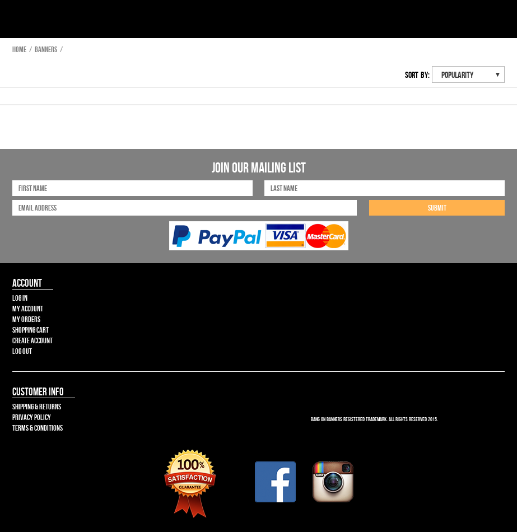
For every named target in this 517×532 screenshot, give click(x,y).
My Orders (26, 319)
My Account (27, 308)
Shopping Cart (30, 329)
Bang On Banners (49, 21)
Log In (19, 297)
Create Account (32, 340)
